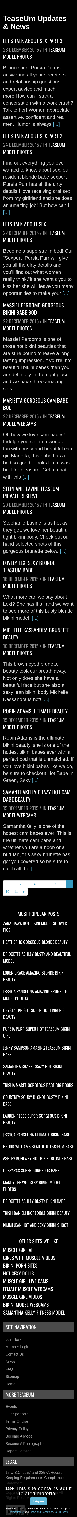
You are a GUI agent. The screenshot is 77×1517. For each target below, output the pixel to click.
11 (16, 891)
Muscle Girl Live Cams (25, 1281)
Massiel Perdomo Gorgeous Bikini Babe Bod (33, 308)
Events (11, 1407)
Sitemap (12, 1376)
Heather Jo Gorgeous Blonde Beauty (35, 942)
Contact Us (15, 1354)
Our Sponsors (17, 1414)
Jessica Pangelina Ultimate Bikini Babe (36, 1134)
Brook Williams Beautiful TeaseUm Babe (38, 1146)
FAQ (9, 1369)
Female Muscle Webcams (28, 1289)
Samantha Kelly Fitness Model (34, 1312)
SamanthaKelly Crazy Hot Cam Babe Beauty (36, 795)
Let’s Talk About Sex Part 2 (32, 136)
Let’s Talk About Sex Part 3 (32, 41)
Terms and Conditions (41, 1512)
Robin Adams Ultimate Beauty (35, 711)
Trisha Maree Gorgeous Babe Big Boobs (38, 1085)
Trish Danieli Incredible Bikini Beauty (36, 1213)
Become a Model (19, 1436)
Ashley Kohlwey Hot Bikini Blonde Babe (38, 1158)
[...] (56, 124)
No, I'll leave (61, 1512)
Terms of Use (17, 1421)
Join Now (13, 1339)
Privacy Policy (17, 1429)
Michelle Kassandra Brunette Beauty (36, 633)
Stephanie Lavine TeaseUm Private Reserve (31, 492)
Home (10, 1384)
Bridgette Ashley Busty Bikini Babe (34, 1201)
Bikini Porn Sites (20, 1265)
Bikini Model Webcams (26, 1304)
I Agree (38, 1501)
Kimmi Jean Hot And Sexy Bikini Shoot (35, 1225)
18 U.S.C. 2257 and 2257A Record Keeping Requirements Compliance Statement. (35, 1477)
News (10, 1362)
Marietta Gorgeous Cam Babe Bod (35, 403)
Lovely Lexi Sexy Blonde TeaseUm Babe (29, 566)
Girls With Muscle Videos (29, 1257)
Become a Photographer (26, 1444)
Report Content (18, 1451)
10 (7, 891)
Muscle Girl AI (17, 1249)
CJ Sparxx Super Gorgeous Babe (31, 1170)
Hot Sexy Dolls (18, 1273)
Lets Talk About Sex (24, 224)
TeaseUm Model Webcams (34, 420)
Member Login (17, 1347)
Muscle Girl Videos (22, 1296)
